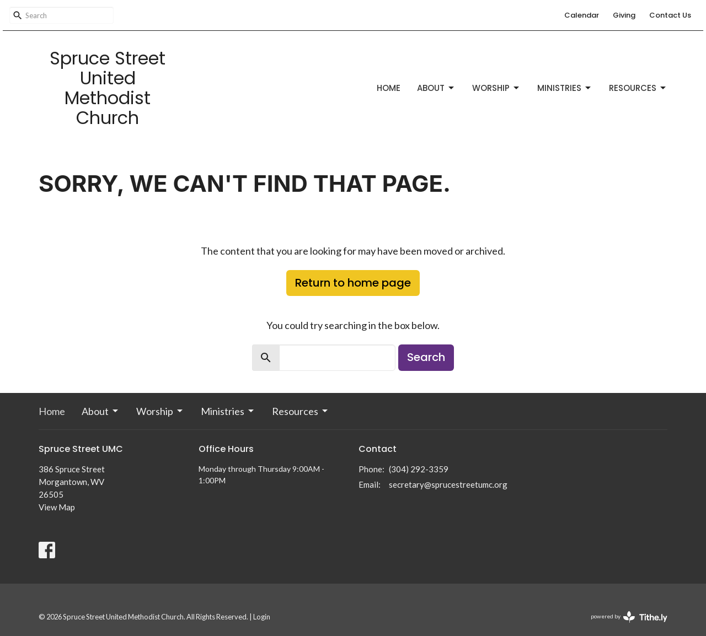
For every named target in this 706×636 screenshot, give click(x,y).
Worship (496, 88)
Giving (624, 15)
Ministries (564, 88)
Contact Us (670, 15)
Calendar (581, 15)
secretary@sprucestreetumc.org (448, 484)
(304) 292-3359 (418, 469)
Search (426, 357)
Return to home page (353, 282)
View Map (57, 507)
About (436, 88)
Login (261, 616)
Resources (638, 88)
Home (388, 88)
